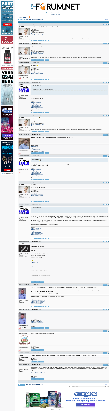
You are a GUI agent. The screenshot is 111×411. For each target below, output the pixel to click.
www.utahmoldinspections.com (36, 108)
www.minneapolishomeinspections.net (37, 302)
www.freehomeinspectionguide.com (37, 230)
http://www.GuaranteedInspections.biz (37, 34)
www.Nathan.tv (41, 151)
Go (107, 19)
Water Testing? (23, 17)
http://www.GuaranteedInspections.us (37, 53)
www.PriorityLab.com (34, 148)
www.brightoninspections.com (36, 102)
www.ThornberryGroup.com (35, 149)
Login (58, 14)
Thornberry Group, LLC (56, 409)
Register (53, 14)
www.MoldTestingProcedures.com (36, 271)
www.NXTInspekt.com (34, 265)
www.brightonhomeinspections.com (37, 107)
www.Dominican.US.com (35, 146)
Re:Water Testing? (38, 24)
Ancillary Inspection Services (37, 19)
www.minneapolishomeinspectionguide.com (38, 301)
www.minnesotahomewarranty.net (36, 303)
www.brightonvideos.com (35, 103)
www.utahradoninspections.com (36, 106)
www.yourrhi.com (33, 360)
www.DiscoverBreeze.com (35, 147)
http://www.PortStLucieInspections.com (37, 33)
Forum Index (28, 19)
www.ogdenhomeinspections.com (36, 104)
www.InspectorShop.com (35, 276)
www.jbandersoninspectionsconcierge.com (38, 300)
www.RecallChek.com (34, 262)
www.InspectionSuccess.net (35, 266)
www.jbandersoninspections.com (36, 299)
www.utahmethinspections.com (36, 105)
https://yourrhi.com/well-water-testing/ (38, 372)
